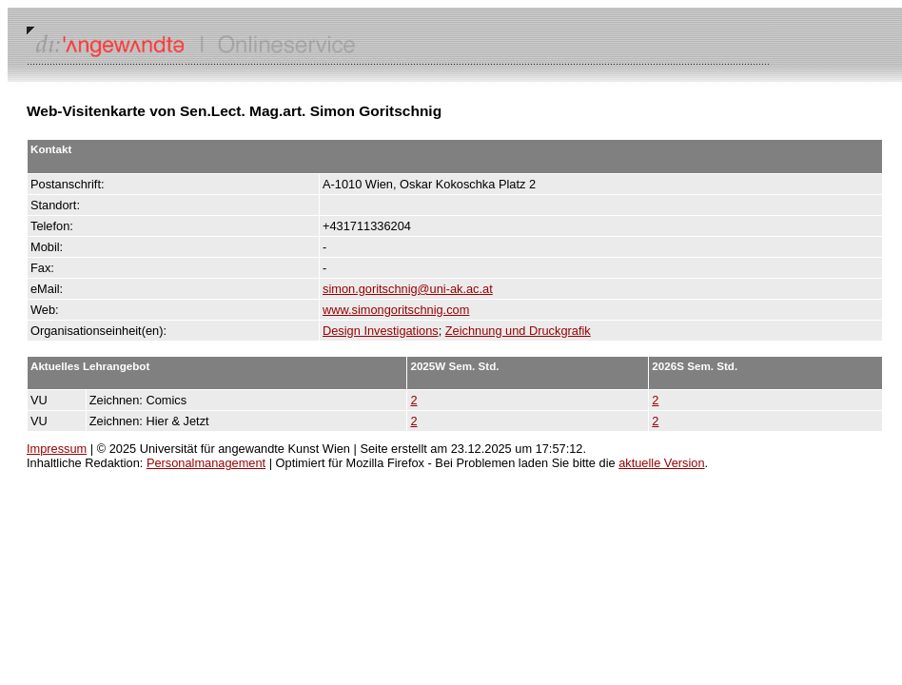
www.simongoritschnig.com (396, 310)
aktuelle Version (661, 463)
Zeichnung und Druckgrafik (518, 330)
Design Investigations (381, 330)
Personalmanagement (206, 463)
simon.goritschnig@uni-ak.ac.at (408, 289)
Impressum (57, 448)
